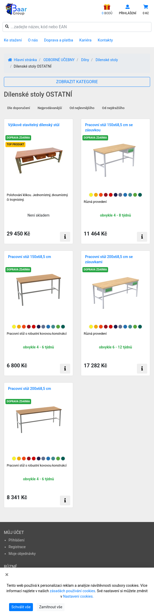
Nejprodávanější (50, 108)
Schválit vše (21, 607)
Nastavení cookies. (78, 596)
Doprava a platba (58, 40)
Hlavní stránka (22, 60)
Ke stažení (13, 40)
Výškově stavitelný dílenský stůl (33, 125)
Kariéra (85, 40)
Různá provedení (95, 202)
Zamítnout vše (50, 607)
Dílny (85, 60)
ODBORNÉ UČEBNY (58, 60)
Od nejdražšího (113, 108)
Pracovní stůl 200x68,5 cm (29, 389)
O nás (33, 40)
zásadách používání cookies (72, 591)
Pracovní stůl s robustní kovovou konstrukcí (37, 333)
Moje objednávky (22, 554)
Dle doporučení (18, 108)
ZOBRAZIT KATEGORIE (77, 81)
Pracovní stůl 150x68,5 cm (29, 257)
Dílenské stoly (107, 60)
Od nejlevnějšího (81, 108)
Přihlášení (17, 540)
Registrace (17, 547)
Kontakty (105, 40)
